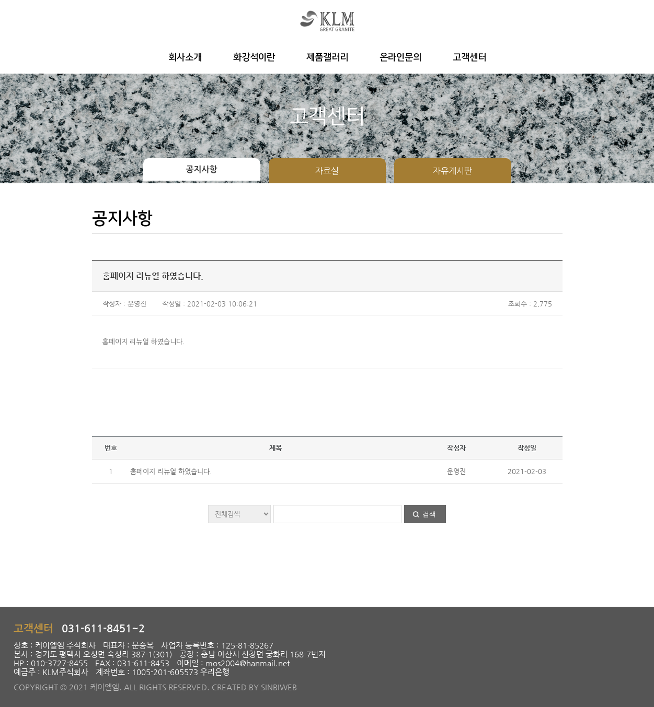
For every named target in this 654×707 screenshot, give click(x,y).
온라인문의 (400, 57)
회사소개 (185, 57)
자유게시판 (452, 171)
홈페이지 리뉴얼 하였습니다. (171, 471)
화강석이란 (254, 57)
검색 (429, 514)
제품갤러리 (327, 57)
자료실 (327, 171)
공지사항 (201, 169)
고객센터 (469, 57)
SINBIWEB (279, 686)
